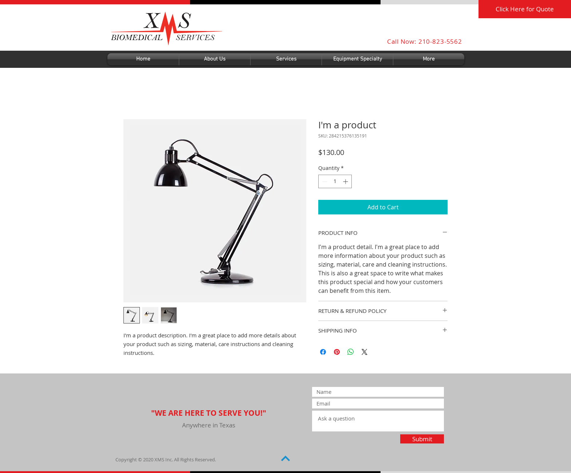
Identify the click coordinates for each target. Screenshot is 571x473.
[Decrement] (323, 181)
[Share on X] (364, 352)
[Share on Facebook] (323, 352)
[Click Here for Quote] (525, 9)
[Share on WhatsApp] (350, 352)
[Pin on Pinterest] (336, 352)
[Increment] (346, 181)
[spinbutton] (335, 181)
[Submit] (422, 438)
